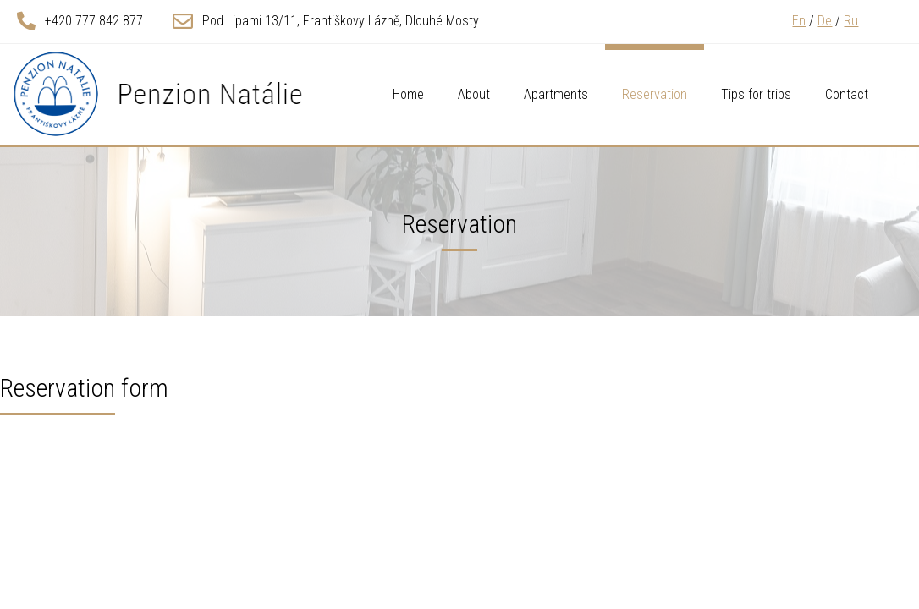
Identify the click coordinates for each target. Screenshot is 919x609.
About (474, 94)
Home (408, 94)
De (824, 21)
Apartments (556, 94)
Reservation (654, 94)
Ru (851, 21)
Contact (846, 94)
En (799, 21)
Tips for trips (756, 94)
